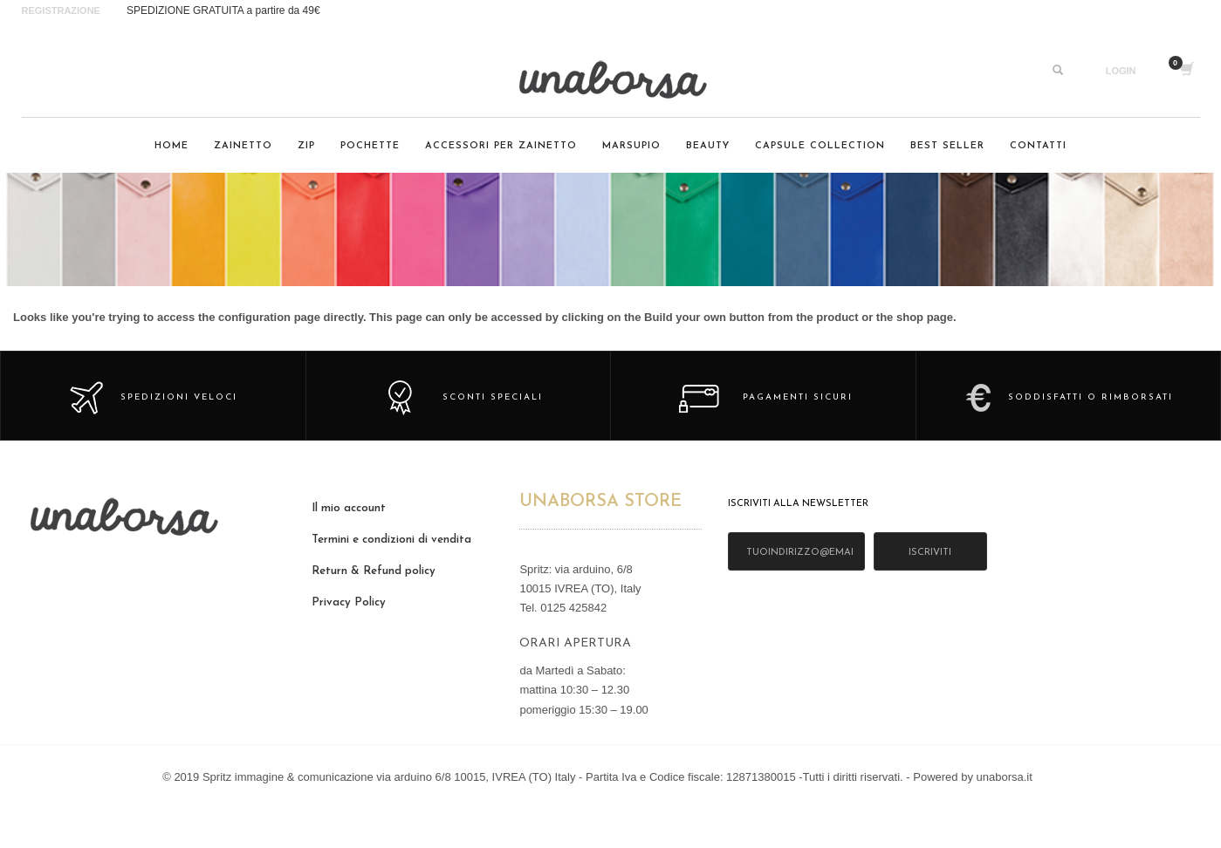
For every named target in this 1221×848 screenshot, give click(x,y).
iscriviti (930, 552)
